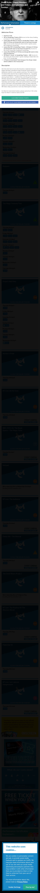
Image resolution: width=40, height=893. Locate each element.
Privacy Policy (22, 882)
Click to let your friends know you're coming (20, 102)
